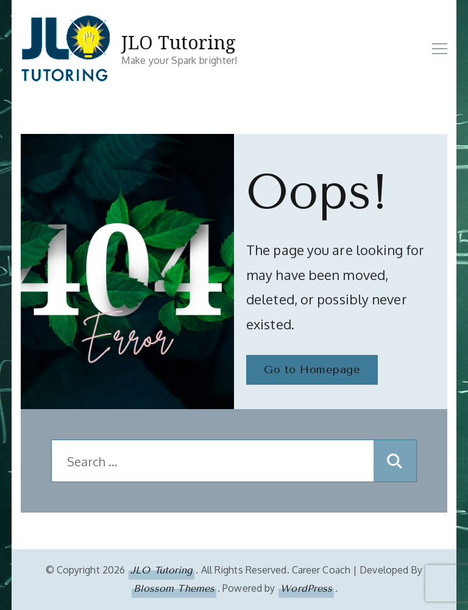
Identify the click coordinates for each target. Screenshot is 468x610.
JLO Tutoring (178, 42)
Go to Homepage (312, 369)
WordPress (306, 588)
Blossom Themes (173, 588)
